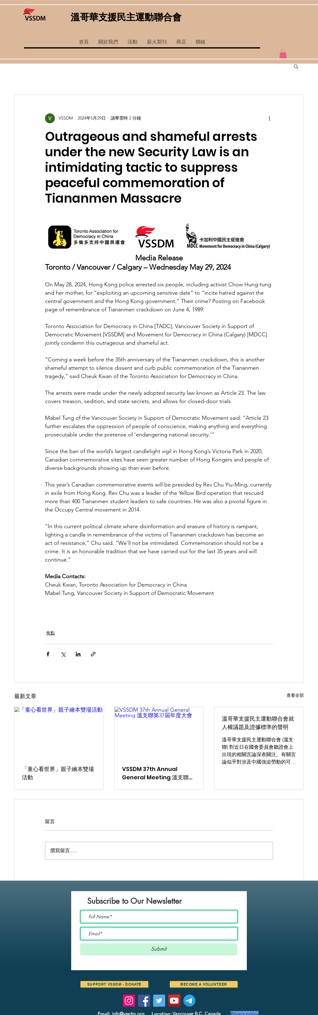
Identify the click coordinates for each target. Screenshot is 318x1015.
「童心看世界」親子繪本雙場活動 (58, 773)
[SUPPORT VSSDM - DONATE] (114, 984)
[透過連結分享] (93, 654)
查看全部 (295, 695)
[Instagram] (129, 1001)
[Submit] (158, 949)
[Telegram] (189, 1001)
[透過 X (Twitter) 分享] (63, 654)
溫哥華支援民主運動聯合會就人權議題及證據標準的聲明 (258, 723)
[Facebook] (144, 1001)
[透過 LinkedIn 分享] (78, 654)
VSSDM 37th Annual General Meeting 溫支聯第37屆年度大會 (158, 773)
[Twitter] (159, 1001)
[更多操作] (269, 118)
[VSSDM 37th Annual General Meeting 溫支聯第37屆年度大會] (159, 732)
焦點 (50, 633)
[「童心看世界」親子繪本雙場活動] (59, 732)
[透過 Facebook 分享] (48, 654)
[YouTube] (174, 1001)
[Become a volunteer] (204, 984)
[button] (132, 42)
